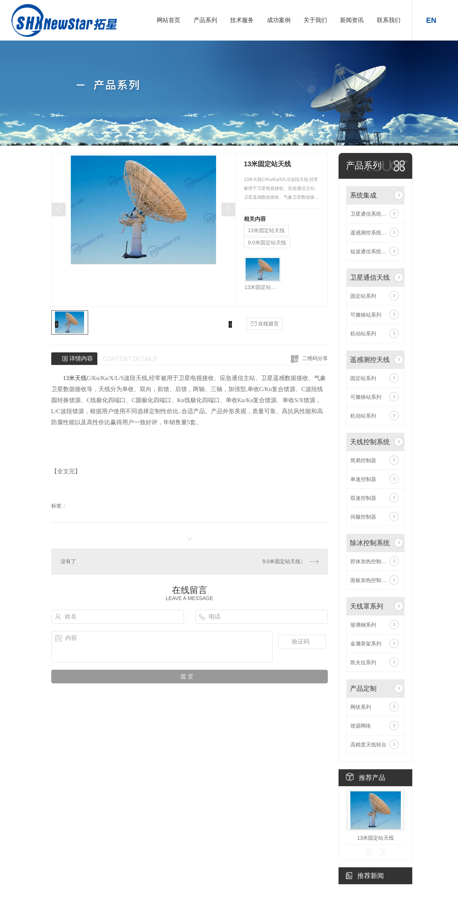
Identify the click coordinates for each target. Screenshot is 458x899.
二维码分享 (315, 358)
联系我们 (388, 20)
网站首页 (168, 20)
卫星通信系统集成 (371, 214)
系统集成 (363, 195)
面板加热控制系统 (371, 580)
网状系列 (360, 707)
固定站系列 (363, 296)
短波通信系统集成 (371, 251)
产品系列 (205, 20)
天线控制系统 (370, 442)
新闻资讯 (352, 20)
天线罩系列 (366, 606)
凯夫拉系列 (363, 662)
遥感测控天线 (370, 359)
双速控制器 (363, 498)
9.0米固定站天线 (267, 242)
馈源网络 (360, 726)
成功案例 (279, 20)
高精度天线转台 (368, 745)
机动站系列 (363, 334)
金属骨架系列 (365, 644)
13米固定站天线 (266, 230)
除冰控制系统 (370, 543)
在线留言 (265, 324)
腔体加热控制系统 (371, 561)
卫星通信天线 (370, 277)
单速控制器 (363, 479)
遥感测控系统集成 (371, 233)
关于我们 (315, 20)
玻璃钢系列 (363, 625)
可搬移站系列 (365, 315)
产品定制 (363, 688)
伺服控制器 (363, 517)
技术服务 (242, 20)
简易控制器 (363, 460)
